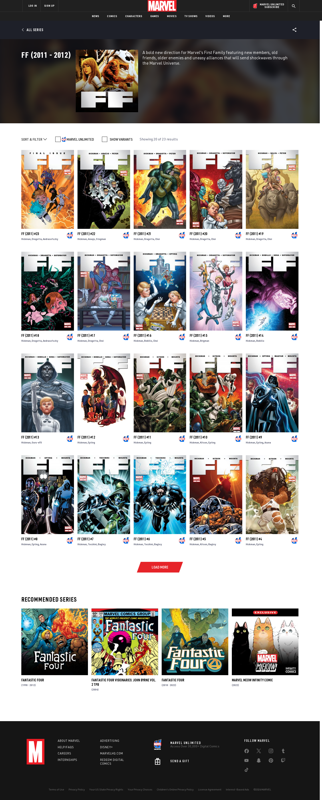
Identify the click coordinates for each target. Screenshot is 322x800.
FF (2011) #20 (198, 249)
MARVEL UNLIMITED (80, 154)
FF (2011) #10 (198, 452)
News (95, 16)
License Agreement (209, 789)
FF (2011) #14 (254, 351)
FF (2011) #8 (29, 554)
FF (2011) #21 (142, 249)
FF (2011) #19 (254, 249)
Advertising (109, 740)
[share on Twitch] (283, 761)
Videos (210, 16)
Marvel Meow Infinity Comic (252, 695)
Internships (67, 760)
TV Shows (191, 16)
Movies (172, 16)
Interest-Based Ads (237, 789)
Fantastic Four (32, 695)
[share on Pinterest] (271, 761)
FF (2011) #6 (142, 554)
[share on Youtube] (246, 761)
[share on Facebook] (246, 752)
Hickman (26, 254)
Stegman (101, 254)
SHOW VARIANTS (121, 154)
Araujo (91, 254)
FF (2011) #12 (86, 452)
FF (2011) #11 (142, 452)
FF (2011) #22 (86, 249)
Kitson (203, 457)
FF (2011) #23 (30, 249)
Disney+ (106, 747)
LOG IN (32, 5)
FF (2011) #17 (86, 351)
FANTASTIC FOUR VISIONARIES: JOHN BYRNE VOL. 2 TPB (123, 697)
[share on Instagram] (271, 752)
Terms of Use (56, 789)
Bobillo (148, 356)
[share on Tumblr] (283, 752)
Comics (112, 16)
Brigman (204, 356)
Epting (91, 457)
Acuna (267, 457)
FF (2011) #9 (254, 452)
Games (154, 16)
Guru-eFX (37, 457)
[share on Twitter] (258, 752)
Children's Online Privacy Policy (175, 789)
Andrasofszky (50, 254)
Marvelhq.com (111, 753)
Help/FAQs (66, 747)
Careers (64, 753)
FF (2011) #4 (254, 554)
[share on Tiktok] (246, 770)
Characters (133, 16)
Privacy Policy (77, 789)
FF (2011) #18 (30, 351)
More (226, 16)
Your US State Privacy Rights (106, 789)
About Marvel (69, 740)
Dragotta (37, 254)
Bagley (101, 559)
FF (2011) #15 (198, 351)
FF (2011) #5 (198, 554)
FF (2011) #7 (85, 554)
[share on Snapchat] (258, 761)
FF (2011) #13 (30, 452)
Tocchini (92, 559)
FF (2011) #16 (142, 351)
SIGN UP (49, 5)
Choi (157, 254)
